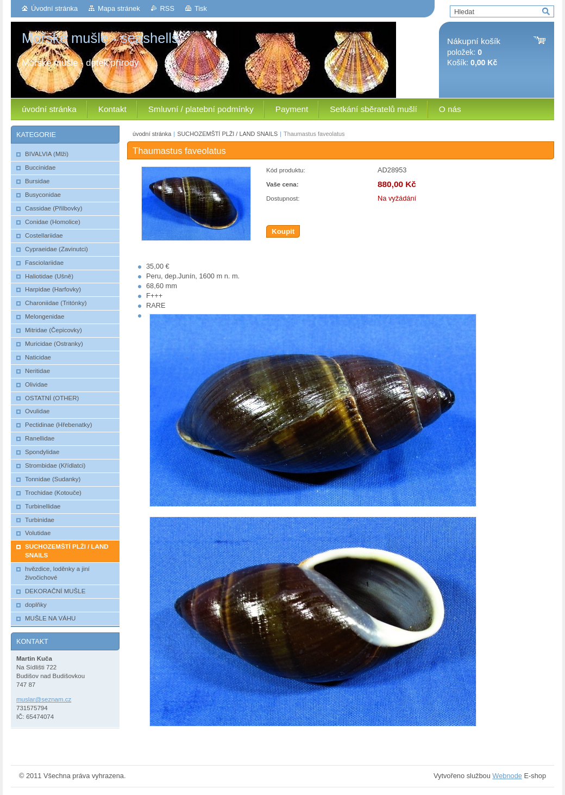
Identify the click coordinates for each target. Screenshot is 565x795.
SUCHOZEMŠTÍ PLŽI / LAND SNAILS (227, 134)
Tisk (200, 8)
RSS (167, 8)
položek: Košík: (473, 52)
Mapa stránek (119, 8)
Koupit (283, 231)
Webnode (507, 776)
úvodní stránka (152, 134)
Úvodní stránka (54, 8)
